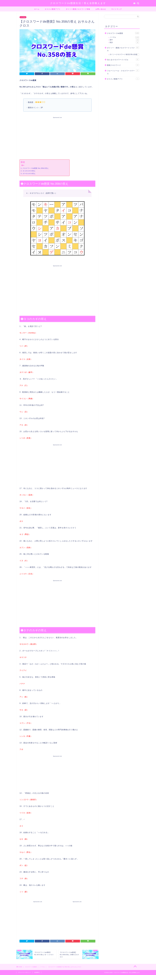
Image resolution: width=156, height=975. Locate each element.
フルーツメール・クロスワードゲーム (123, 71)
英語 (124, 42)
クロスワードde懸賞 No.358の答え (36, 168)
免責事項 (37, 972)
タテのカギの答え (29, 173)
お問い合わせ (101, 9)
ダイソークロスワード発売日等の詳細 (124, 54)
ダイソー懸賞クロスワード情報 (78, 9)
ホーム (36, 9)
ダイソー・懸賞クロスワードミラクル (123, 49)
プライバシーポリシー (24, 972)
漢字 (124, 40)
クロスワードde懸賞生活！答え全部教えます (78, 3)
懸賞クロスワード (123, 65)
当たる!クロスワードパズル (123, 59)
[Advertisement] (57, 138)
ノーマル (23, 17)
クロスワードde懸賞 (123, 33)
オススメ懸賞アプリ (52, 9)
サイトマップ (116, 9)
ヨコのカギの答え (29, 171)
